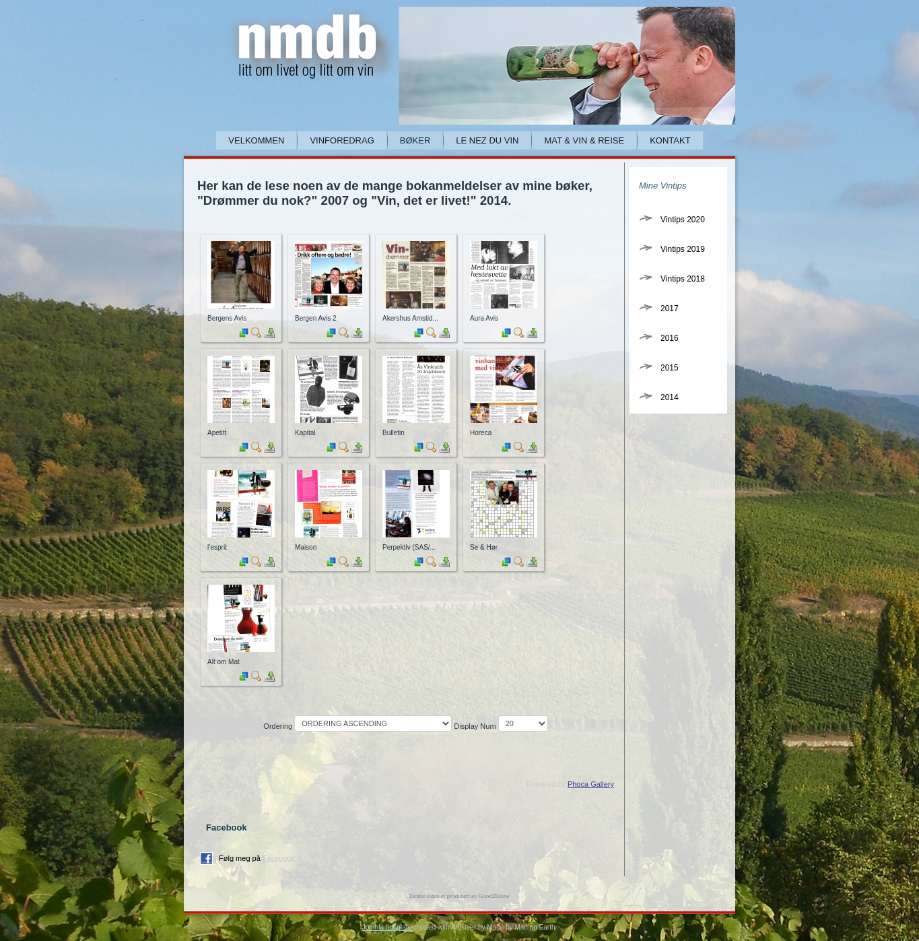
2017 (669, 308)
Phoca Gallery (591, 784)
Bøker (415, 140)
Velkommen (256, 140)
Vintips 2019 (682, 249)
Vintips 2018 (682, 279)
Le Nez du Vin (487, 140)
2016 (669, 338)
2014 (669, 397)
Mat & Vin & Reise (584, 140)
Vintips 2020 (682, 219)
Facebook (279, 858)
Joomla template (386, 927)
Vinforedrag (342, 140)
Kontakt (670, 140)
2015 (669, 367)
